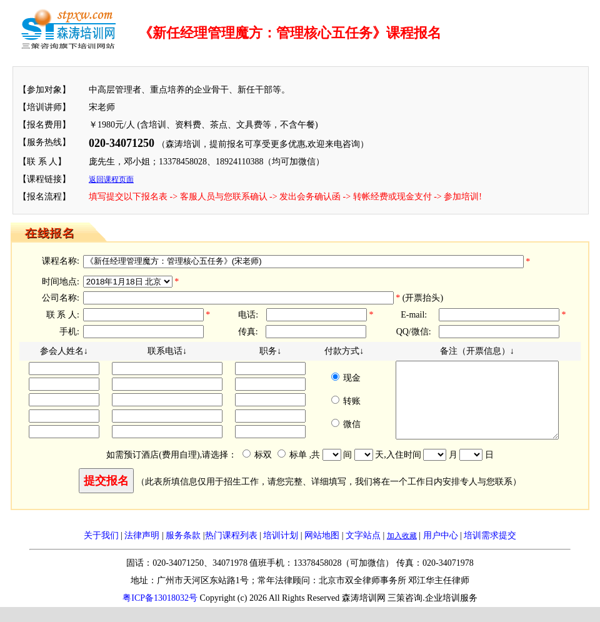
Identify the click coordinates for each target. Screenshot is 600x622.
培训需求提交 (490, 550)
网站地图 (321, 550)
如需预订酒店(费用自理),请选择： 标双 (195, 469)
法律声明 (141, 550)
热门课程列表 (231, 550)
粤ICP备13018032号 (160, 613)
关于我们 (101, 550)
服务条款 (183, 550)
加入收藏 (402, 550)
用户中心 (440, 550)
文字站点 (363, 550)
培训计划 (280, 550)
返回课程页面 (111, 179)
